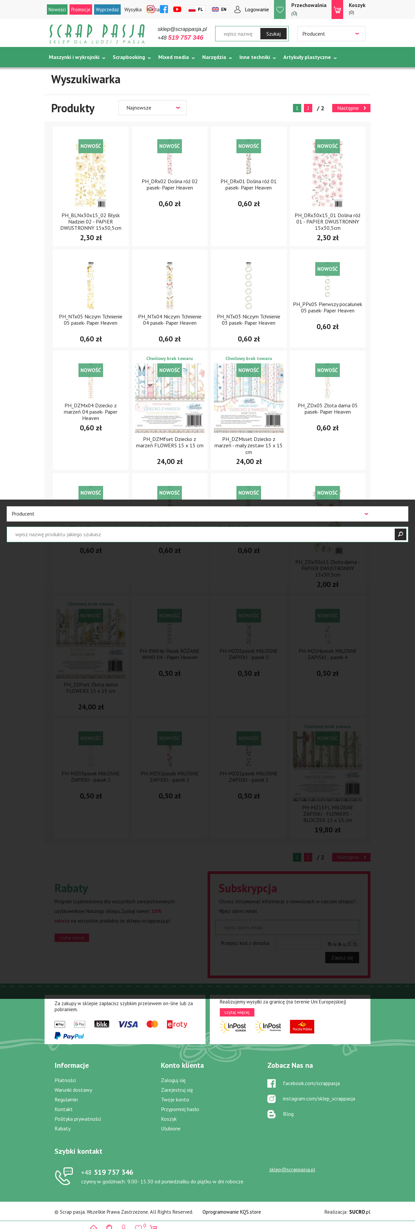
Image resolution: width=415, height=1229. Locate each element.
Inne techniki (254, 57)
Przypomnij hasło (180, 1109)
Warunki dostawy (73, 1089)
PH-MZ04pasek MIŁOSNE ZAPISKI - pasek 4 (328, 653)
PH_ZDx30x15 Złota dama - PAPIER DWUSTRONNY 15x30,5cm (327, 568)
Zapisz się (342, 957)
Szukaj (273, 33)
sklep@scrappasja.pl (182, 29)
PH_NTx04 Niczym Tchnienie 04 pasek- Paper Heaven (170, 319)
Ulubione (171, 1128)
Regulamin (66, 1099)
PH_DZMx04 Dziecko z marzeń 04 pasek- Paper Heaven (90, 411)
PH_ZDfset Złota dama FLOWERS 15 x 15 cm (91, 687)
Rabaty (62, 1128)
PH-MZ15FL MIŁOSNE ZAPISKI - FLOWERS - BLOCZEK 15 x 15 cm (327, 813)
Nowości (57, 9)
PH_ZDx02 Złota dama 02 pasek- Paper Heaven (170, 531)
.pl (359, 1212)
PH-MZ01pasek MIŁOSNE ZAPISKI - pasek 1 (248, 776)
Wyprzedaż (107, 9)
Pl (200, 9)
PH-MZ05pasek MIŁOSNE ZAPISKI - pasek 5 (248, 653)
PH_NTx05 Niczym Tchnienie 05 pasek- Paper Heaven (90, 319)
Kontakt (64, 1109)
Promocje (80, 9)
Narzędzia (214, 57)
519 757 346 (107, 1172)
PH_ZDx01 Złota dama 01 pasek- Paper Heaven (248, 531)
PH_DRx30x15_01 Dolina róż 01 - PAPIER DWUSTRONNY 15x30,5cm (327, 221)
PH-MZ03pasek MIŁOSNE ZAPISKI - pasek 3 (91, 776)
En (223, 9)
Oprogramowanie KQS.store (232, 1212)
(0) (357, 8)
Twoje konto (175, 1099)
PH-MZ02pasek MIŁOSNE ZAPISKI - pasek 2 (170, 776)
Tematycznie (64, 73)
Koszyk (169, 1118)
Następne (348, 108)
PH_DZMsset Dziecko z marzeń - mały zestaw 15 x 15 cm (248, 445)
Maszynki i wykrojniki (74, 57)
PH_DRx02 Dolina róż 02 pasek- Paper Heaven (170, 184)
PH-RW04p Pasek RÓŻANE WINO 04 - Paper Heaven (170, 653)
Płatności (65, 1080)
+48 (180, 38)
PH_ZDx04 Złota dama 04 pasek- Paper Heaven (91, 531)
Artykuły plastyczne (307, 57)
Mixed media (173, 57)
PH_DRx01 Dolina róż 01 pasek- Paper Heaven (248, 184)
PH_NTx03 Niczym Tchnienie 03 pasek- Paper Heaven (248, 319)
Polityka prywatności (78, 1118)
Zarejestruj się (177, 1089)
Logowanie (257, 9)
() (309, 9)
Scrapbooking (129, 57)
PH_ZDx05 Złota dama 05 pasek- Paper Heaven (328, 408)
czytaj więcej (72, 938)
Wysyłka (133, 9)
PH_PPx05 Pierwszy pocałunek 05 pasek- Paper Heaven (327, 307)
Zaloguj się (173, 1080)
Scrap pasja (97, 34)
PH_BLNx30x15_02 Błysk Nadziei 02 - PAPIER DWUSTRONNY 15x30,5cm (90, 221)
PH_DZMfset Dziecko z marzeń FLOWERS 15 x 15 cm (170, 442)
